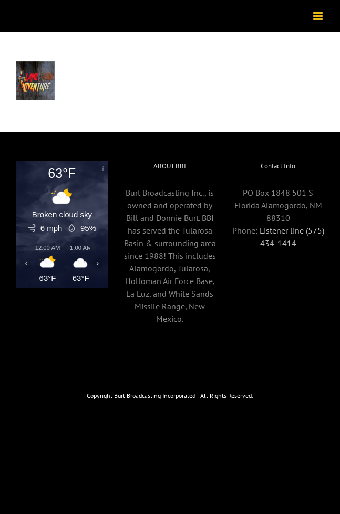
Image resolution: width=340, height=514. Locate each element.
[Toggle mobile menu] (318, 16)
